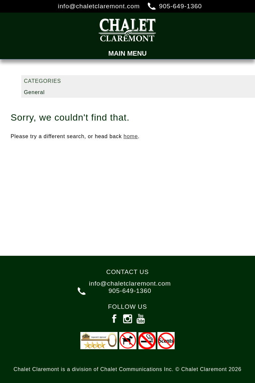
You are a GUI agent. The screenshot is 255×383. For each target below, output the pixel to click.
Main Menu (127, 53)
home (131, 136)
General (34, 92)
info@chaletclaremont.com (99, 6)
